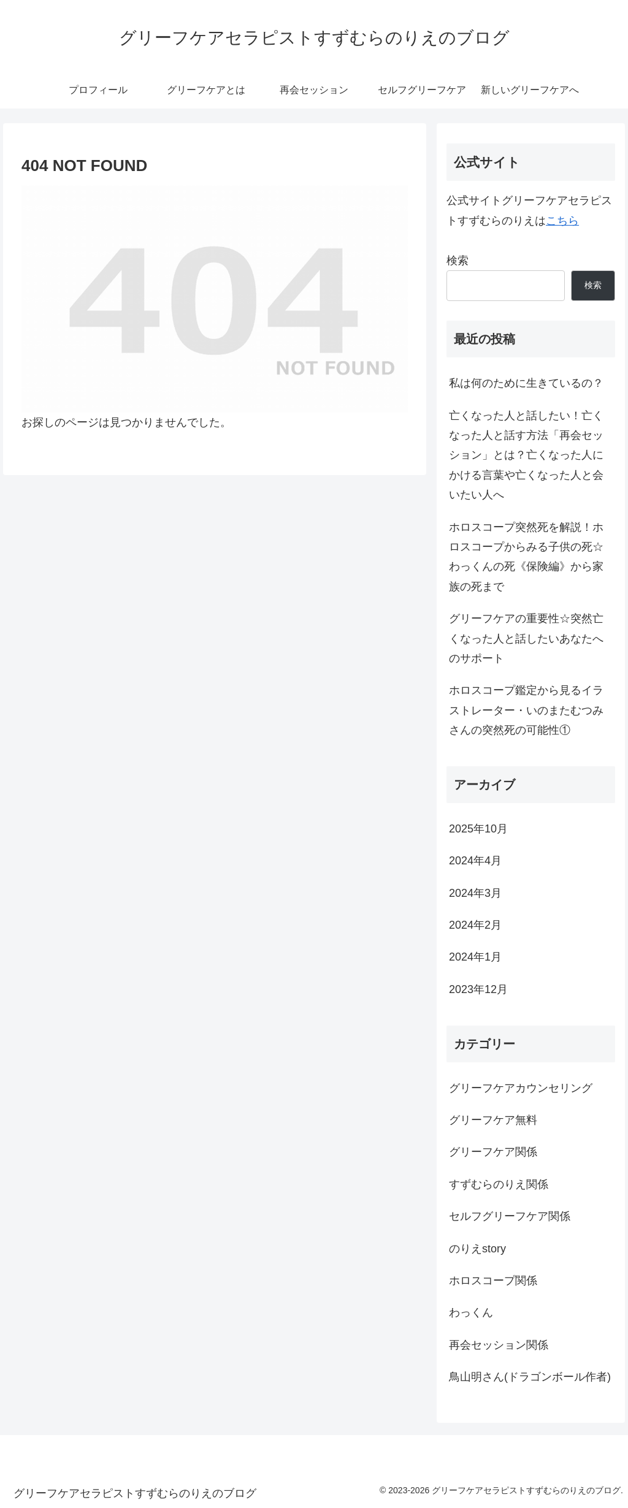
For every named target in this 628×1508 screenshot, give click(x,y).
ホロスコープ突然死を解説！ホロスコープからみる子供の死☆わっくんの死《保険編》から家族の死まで (526, 557)
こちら (562, 221)
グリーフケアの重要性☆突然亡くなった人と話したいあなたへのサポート (526, 638)
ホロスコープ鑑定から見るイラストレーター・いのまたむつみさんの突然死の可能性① (526, 710)
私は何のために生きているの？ (526, 383)
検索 (457, 260)
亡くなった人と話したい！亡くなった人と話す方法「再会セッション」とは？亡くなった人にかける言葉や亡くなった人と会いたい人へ (526, 455)
